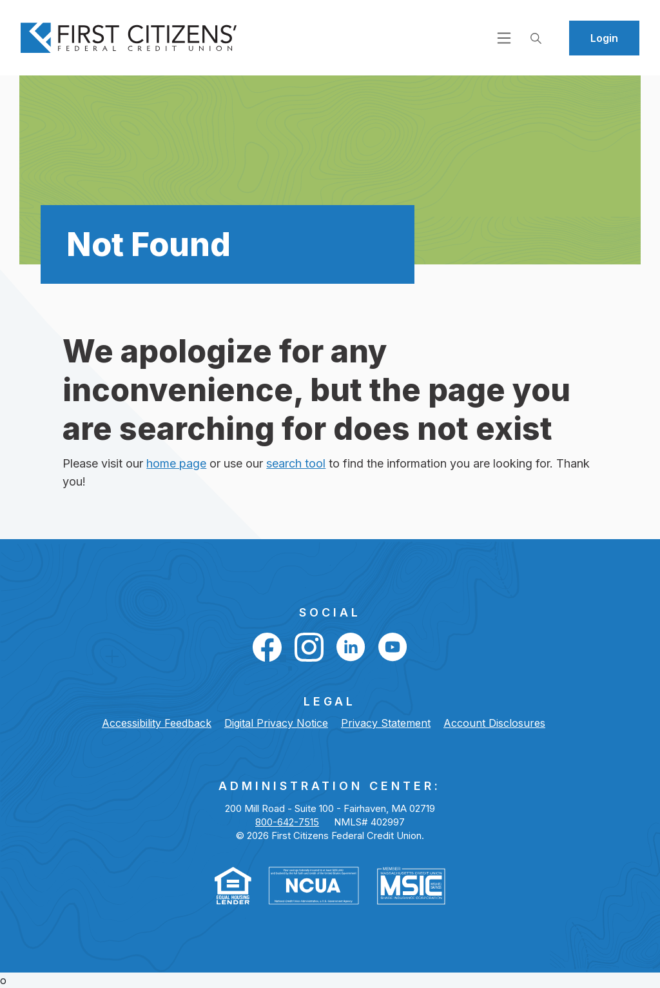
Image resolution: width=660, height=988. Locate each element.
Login (604, 38)
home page (176, 463)
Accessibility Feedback (156, 722)
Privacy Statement (386, 722)
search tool (295, 463)
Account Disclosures (494, 722)
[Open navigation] (504, 37)
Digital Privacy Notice (276, 722)
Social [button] (330, 612)
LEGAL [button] (330, 701)
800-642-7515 (287, 822)
